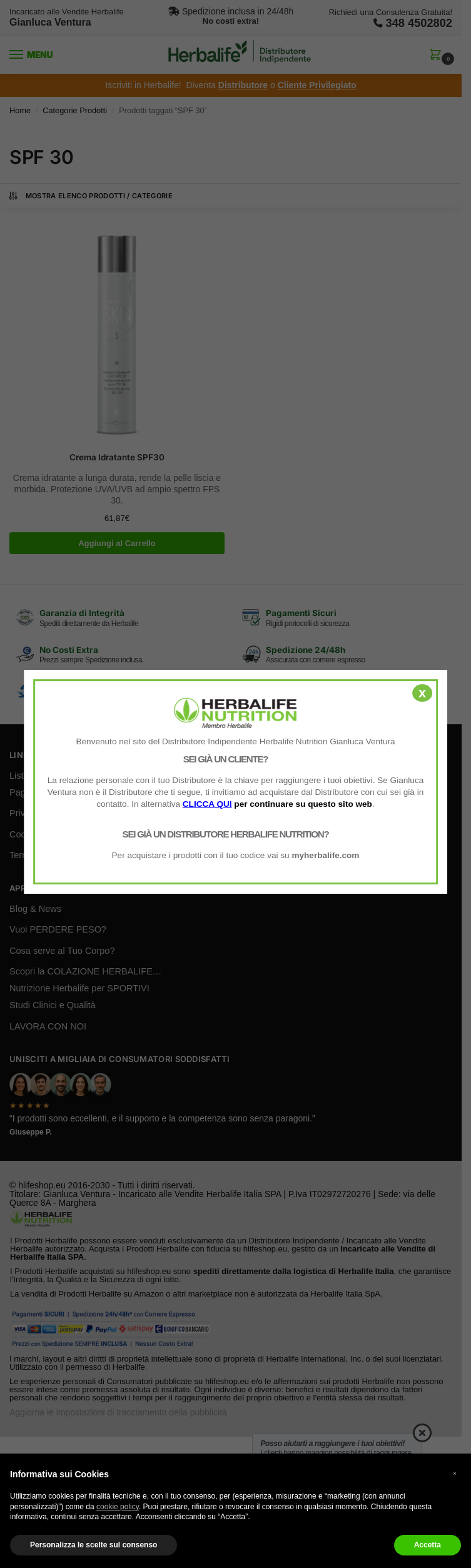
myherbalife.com (325, 855)
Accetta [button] (427, 1544)
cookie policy (117, 1506)
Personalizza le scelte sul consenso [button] (93, 1544)
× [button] (455, 1473)
